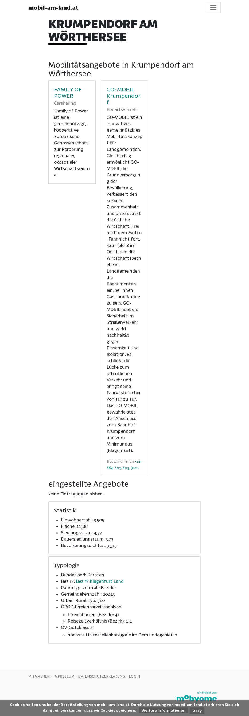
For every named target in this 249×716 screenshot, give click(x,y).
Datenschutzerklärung (101, 676)
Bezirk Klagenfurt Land (100, 581)
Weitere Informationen (163, 710)
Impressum (64, 676)
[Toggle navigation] (213, 7)
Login (134, 676)
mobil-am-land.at (53, 7)
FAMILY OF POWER (68, 92)
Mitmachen (39, 676)
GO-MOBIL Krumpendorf (124, 95)
